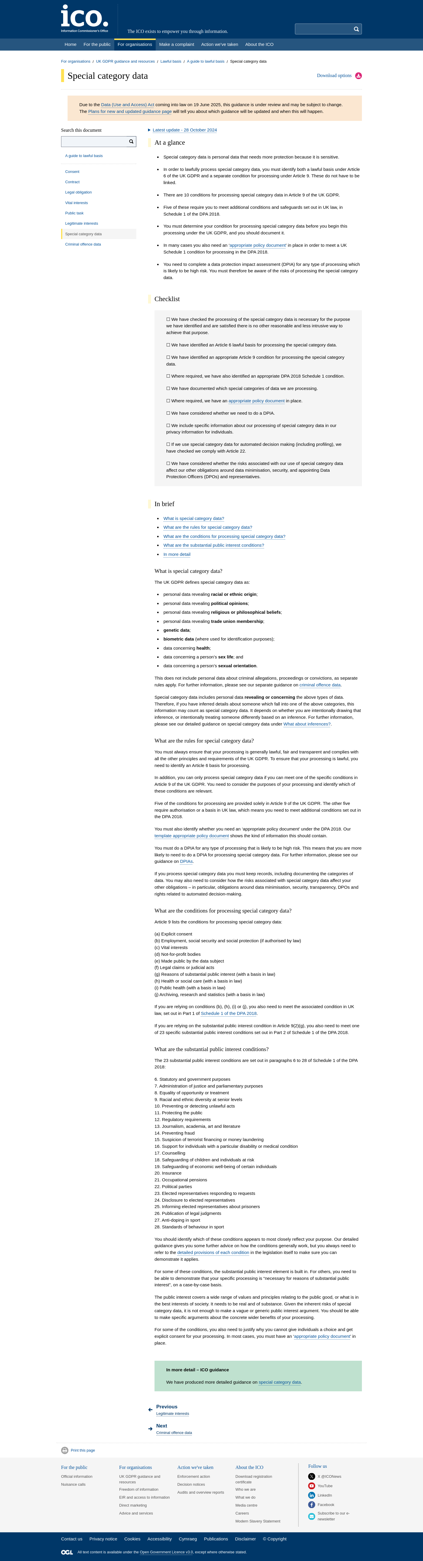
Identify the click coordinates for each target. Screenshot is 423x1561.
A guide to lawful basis (205, 61)
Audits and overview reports (200, 1492)
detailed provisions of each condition (213, 1252)
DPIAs (186, 861)
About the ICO (249, 1467)
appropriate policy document (258, 245)
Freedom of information (138, 1489)
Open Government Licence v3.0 (166, 1552)
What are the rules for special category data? (207, 527)
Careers (242, 1513)
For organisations (75, 61)
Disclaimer (245, 1538)
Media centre (247, 1505)
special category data (280, 1382)
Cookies (132, 1538)
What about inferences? (306, 723)
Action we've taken (195, 1467)
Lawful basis (170, 61)
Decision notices (191, 1484)
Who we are (246, 1489)
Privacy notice (104, 1538)
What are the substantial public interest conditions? (213, 545)
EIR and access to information (144, 1497)
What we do (246, 1497)
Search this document (81, 130)
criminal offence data (320, 684)
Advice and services (136, 1513)
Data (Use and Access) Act (127, 104)
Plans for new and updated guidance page (130, 111)
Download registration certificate (254, 1479)
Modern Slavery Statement (258, 1521)
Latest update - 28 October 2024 (185, 129)
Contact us (72, 1538)
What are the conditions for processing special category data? (224, 536)
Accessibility (159, 1538)
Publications (216, 1538)
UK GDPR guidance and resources (125, 61)
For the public (74, 1467)
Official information (77, 1476)
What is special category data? (193, 518)
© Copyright (274, 1538)
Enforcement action (193, 1476)
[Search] (131, 141)
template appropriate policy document (192, 835)
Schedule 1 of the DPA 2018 (229, 1013)
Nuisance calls (73, 1484)
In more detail (176, 554)
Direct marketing (133, 1505)
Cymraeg (188, 1538)
